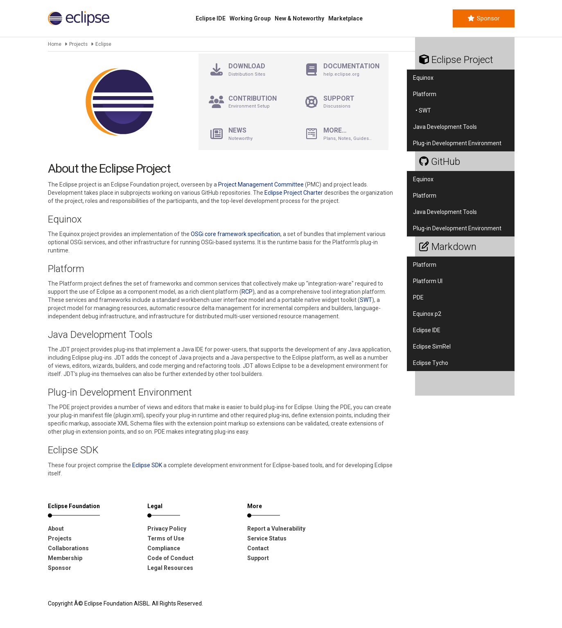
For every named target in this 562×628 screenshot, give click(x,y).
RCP (247, 291)
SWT (366, 300)
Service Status (267, 538)
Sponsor (483, 18)
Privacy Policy (166, 528)
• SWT (422, 110)
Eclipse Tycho (430, 363)
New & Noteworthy (299, 18)
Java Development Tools (445, 127)
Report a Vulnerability (276, 528)
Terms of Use (165, 538)
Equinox (423, 77)
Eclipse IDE (211, 18)
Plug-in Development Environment (457, 143)
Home (54, 44)
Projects (78, 44)
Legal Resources (170, 568)
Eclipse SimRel (432, 346)
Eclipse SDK (147, 465)
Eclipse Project (456, 59)
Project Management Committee (261, 184)
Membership (65, 558)
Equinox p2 (427, 314)
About (56, 528)
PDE (418, 297)
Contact (258, 548)
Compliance (163, 548)
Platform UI (427, 281)
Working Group (250, 18)
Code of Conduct (170, 558)
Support (258, 558)
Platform (424, 94)
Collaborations (68, 548)
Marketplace (345, 18)
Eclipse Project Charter (293, 192)
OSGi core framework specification (235, 234)
